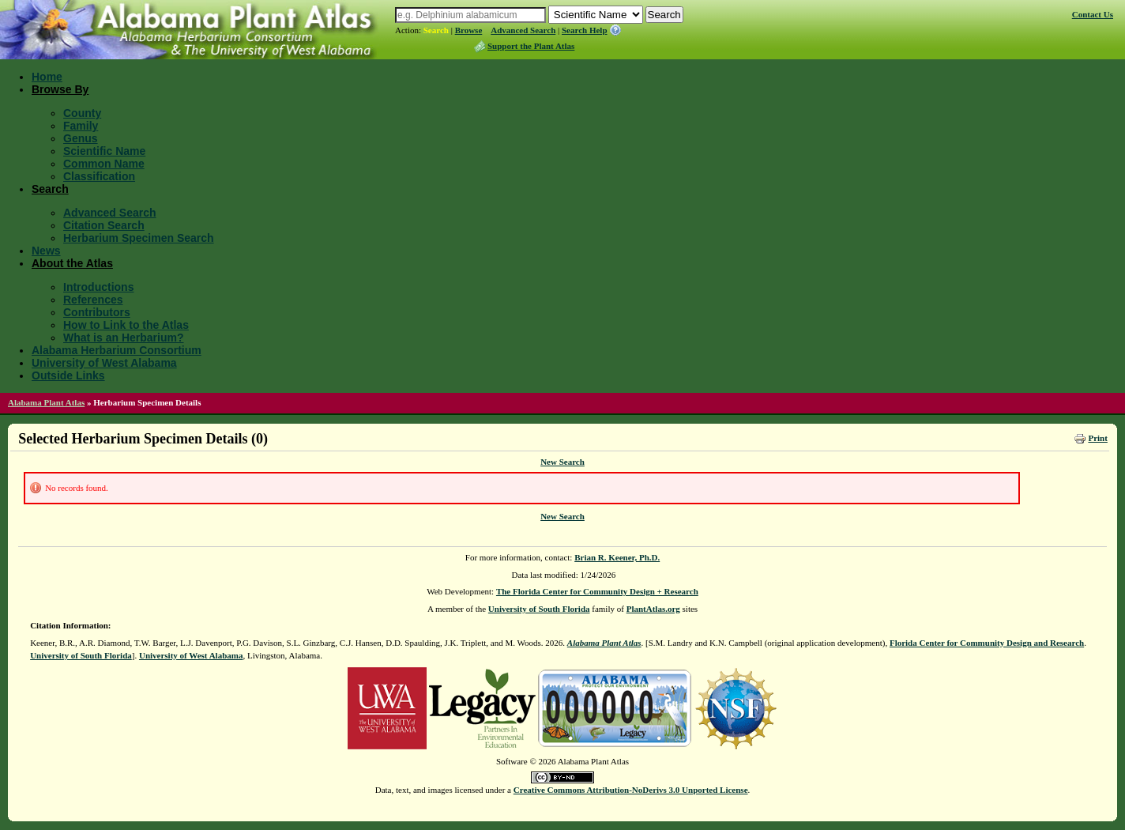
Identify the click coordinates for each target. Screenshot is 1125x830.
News (46, 250)
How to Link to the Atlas (126, 325)
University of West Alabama (104, 363)
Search (436, 30)
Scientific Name (104, 151)
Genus (80, 138)
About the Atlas (72, 263)
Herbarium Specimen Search (138, 238)
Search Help (585, 30)
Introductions (98, 287)
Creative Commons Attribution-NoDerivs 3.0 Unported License (631, 789)
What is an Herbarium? (123, 337)
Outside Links (68, 375)
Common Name (104, 163)
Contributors (96, 312)
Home (47, 76)
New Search (562, 461)
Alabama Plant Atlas (46, 402)
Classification (99, 176)
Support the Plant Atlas (530, 46)
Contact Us (1092, 14)
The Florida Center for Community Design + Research (597, 591)
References (93, 299)
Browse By (60, 89)
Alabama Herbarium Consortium (116, 350)
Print (1097, 438)
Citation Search (104, 225)
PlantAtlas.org (653, 608)
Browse (469, 30)
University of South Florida (539, 608)
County (82, 113)
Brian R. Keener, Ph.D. (617, 557)
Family (80, 125)
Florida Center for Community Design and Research (987, 642)
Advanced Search (523, 30)
